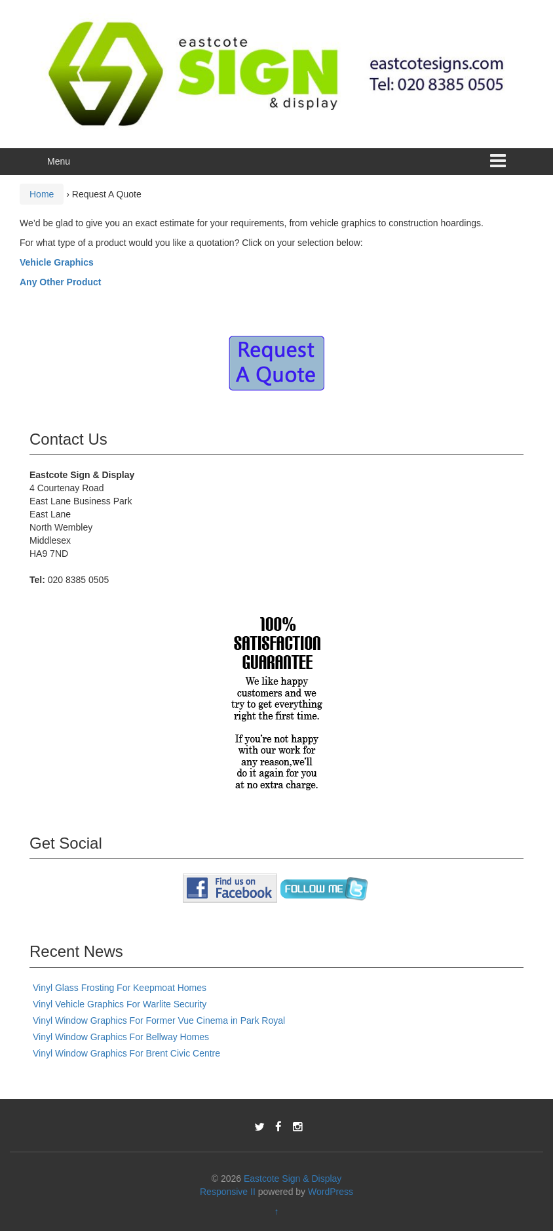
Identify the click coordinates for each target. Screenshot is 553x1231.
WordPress (330, 1191)
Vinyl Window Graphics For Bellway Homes (121, 1037)
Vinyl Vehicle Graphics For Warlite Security (119, 1004)
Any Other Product (60, 282)
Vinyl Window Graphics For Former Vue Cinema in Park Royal (159, 1020)
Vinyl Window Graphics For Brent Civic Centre (126, 1053)
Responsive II (228, 1191)
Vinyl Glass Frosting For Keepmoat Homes (119, 987)
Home (41, 194)
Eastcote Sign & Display (292, 1178)
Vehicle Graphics (57, 262)
